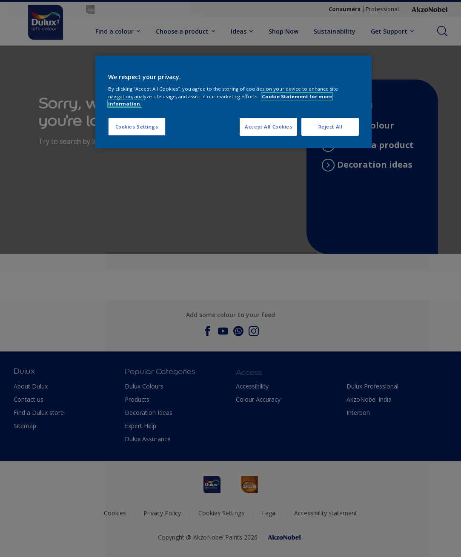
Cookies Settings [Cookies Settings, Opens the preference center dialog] (136, 126)
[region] (233, 102)
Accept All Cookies (268, 126)
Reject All (330, 126)
